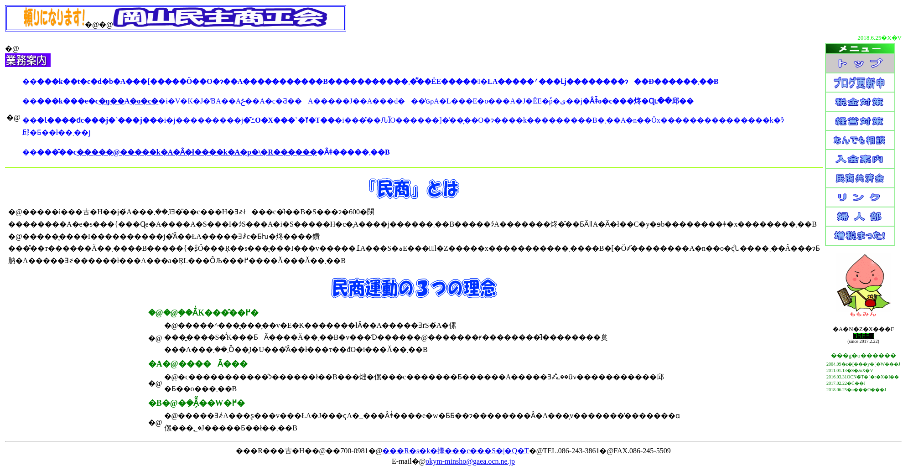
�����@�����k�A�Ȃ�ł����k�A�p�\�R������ (197, 152)
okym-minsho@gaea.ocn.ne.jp (470, 461)
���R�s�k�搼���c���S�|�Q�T (455, 451)
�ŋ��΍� (112, 101)
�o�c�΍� (144, 101)
